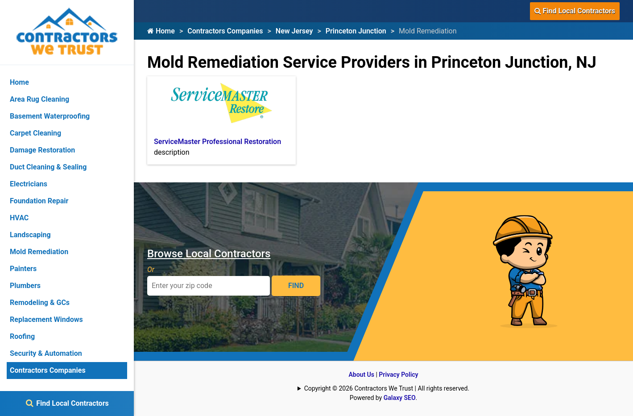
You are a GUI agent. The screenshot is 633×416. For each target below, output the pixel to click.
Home (161, 31)
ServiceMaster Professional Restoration (217, 141)
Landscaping (30, 235)
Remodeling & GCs (40, 302)
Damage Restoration (42, 150)
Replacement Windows (46, 319)
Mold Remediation (39, 251)
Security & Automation (46, 353)
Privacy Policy (398, 374)
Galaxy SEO (400, 397)
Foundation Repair (39, 201)
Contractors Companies (225, 31)
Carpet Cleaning (35, 133)
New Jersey (294, 31)
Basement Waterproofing (50, 116)
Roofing (22, 336)
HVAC (19, 218)
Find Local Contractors (574, 11)
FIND (296, 285)
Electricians (28, 184)
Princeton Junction (356, 31)
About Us (361, 374)
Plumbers (25, 285)
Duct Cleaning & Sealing (48, 167)
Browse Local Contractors (208, 253)
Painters (23, 268)
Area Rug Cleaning (39, 99)
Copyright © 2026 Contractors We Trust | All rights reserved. (386, 388)
